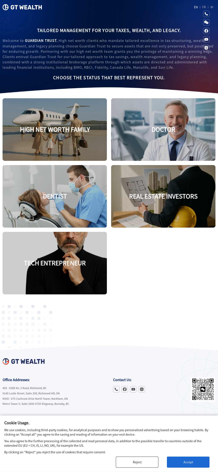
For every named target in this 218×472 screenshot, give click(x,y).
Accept (188, 462)
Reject (137, 462)
